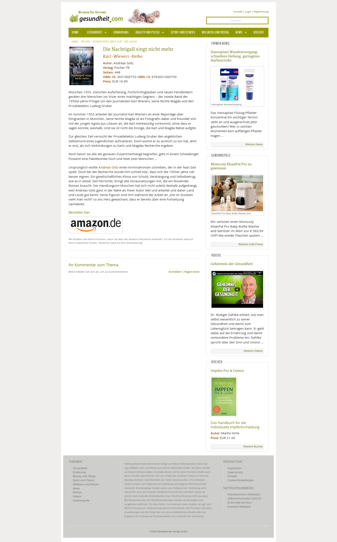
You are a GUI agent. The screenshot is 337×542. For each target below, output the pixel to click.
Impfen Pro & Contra (227, 371)
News (239, 32)
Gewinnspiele (81, 500)
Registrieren (192, 272)
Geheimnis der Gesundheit (232, 264)
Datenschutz (235, 472)
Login (248, 11)
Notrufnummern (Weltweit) (244, 494)
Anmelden (175, 272)
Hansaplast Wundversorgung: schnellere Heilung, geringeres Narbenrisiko (235, 56)
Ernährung (121, 32)
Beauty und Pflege (148, 32)
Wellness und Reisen (215, 32)
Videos (77, 496)
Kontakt (238, 11)
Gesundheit (94, 32)
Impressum (234, 468)
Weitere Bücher (253, 446)
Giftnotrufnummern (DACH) (244, 498)
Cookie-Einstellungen (241, 480)
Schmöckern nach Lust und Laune (115, 42)
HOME (75, 32)
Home (74, 42)
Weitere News (254, 144)
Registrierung (261, 11)
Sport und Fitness (183, 32)
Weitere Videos (253, 351)
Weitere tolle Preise (250, 244)
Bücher (258, 32)
